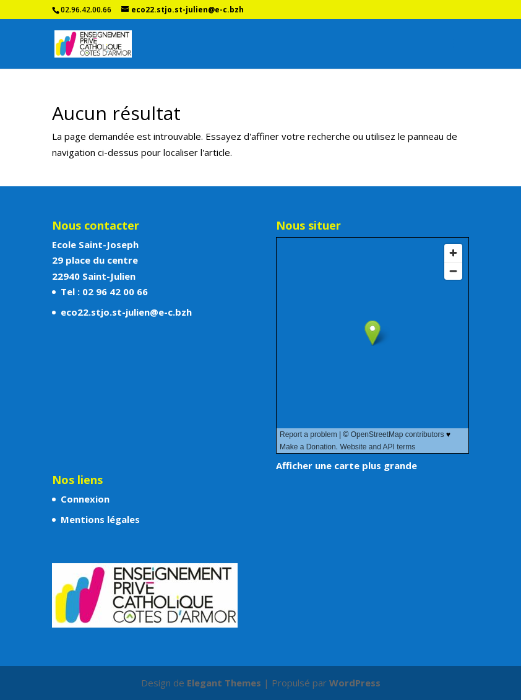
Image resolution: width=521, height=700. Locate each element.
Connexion (85, 499)
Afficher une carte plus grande (346, 465)
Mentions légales (100, 519)
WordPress (355, 682)
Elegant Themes (224, 682)
